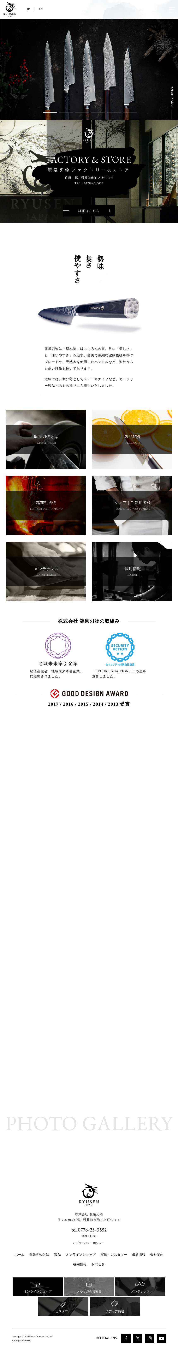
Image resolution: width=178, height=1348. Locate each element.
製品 (57, 1254)
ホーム (19, 1254)
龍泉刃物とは (39, 1254)
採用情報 (80, 1264)
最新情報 (138, 1254)
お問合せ (98, 1264)
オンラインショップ (81, 1254)
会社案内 (157, 1254)
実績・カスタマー (114, 1254)
